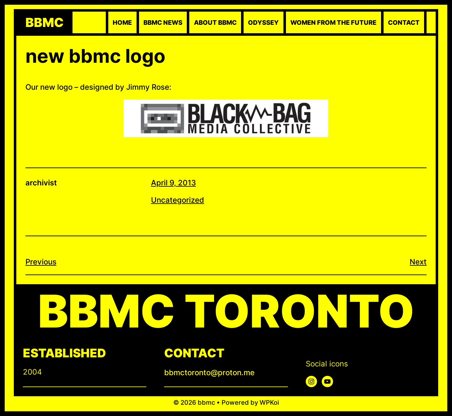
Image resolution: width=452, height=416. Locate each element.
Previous (40, 261)
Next (418, 261)
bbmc (44, 22)
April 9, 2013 (173, 182)
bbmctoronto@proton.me (209, 372)
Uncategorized (177, 200)
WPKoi (269, 402)
